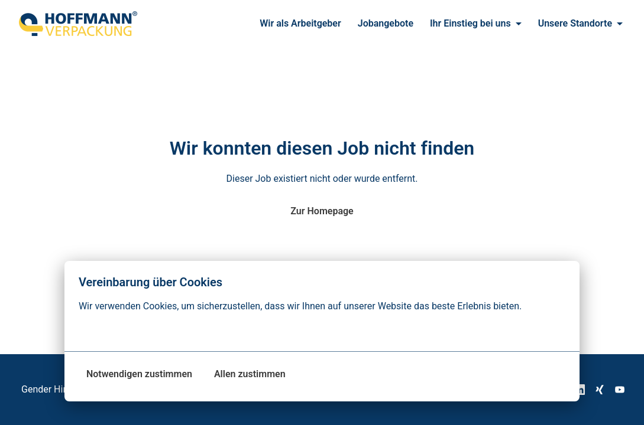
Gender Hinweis (54, 389)
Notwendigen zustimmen (139, 374)
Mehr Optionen (117, 330)
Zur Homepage (321, 211)
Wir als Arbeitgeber (300, 23)
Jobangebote (385, 23)
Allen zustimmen (250, 374)
